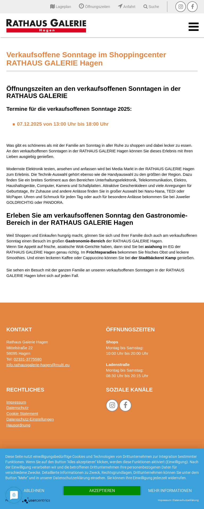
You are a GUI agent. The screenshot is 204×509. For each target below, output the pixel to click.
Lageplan (60, 7)
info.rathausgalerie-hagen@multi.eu (38, 365)
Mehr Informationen (170, 490)
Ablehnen (34, 490)
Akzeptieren (102, 490)
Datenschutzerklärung (186, 500)
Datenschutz (17, 407)
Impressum (16, 402)
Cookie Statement (22, 413)
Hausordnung (18, 425)
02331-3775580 (28, 359)
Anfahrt (126, 7)
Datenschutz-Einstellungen (30, 419)
